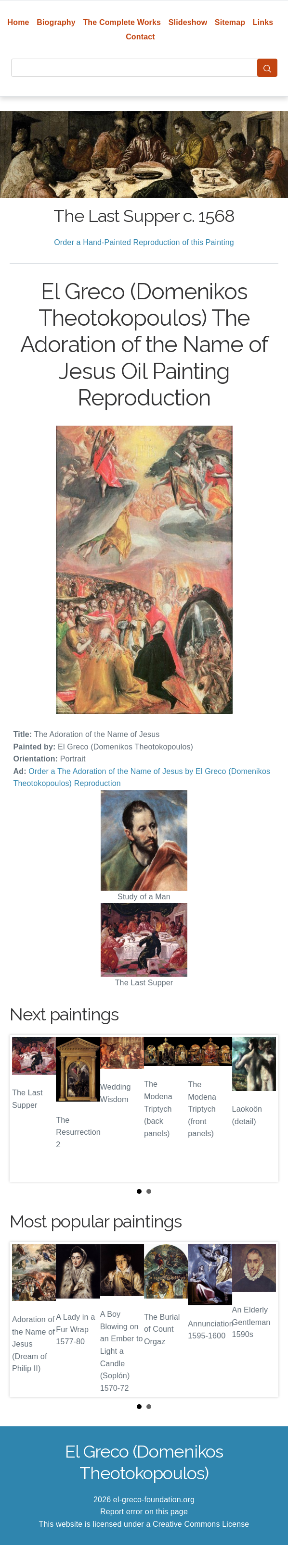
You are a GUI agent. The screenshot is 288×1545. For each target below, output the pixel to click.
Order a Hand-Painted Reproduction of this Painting (144, 242)
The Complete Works (122, 22)
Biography (56, 22)
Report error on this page (144, 1512)
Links (263, 22)
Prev (24, 1108)
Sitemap (230, 22)
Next (263, 1108)
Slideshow (188, 22)
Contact (140, 37)
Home (18, 22)
